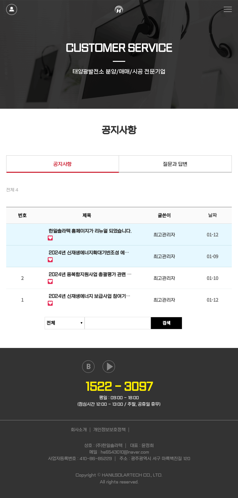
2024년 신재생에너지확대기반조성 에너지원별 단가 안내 (89, 253)
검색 (178, 323)
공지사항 (62, 164)
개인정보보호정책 (109, 429)
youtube (109, 366)
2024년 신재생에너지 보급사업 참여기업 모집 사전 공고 (89, 297)
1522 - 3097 (119, 386)
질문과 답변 (175, 164)
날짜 (212, 215)
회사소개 (79, 429)
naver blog (88, 366)
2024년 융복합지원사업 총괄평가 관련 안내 (90, 275)
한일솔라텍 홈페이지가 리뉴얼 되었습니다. (90, 231)
